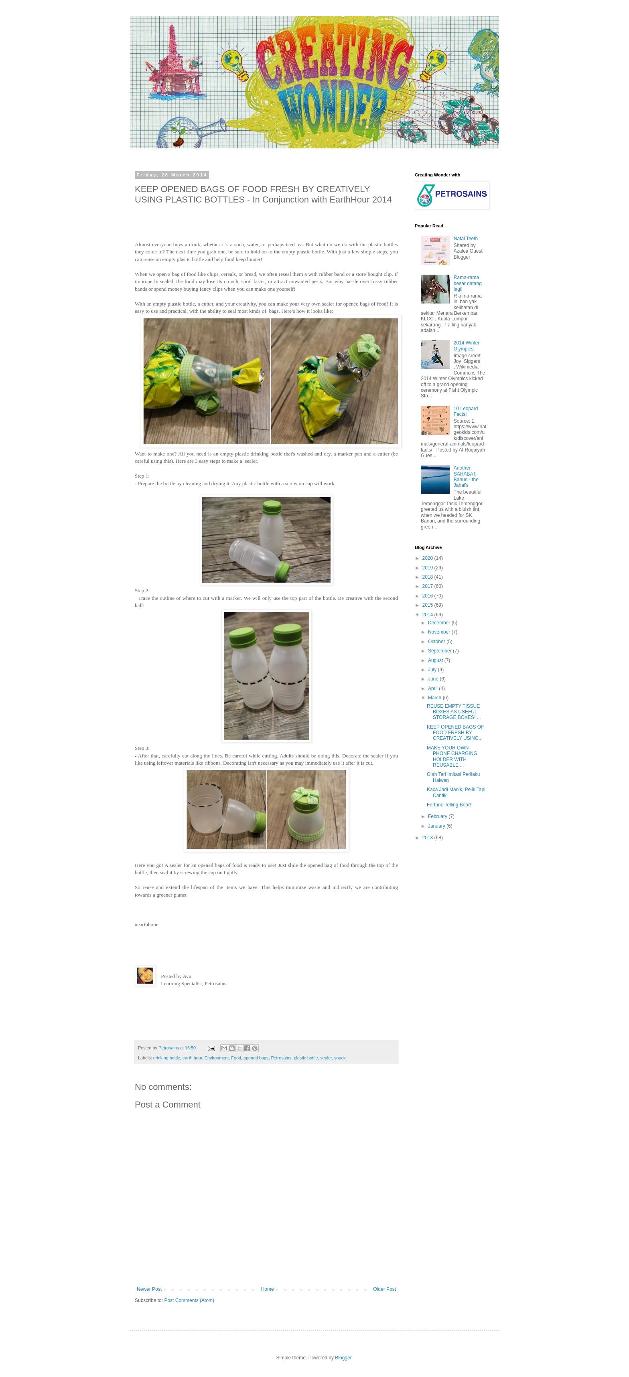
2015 (428, 605)
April (433, 688)
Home (267, 1289)
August (436, 660)
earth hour (192, 1057)
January (437, 826)
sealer (326, 1057)
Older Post (384, 1289)
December (440, 623)
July (433, 669)
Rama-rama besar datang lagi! (468, 283)
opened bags (255, 1057)
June (434, 679)
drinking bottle (166, 1057)
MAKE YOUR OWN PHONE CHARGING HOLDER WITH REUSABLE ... (452, 756)
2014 (428, 615)
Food (236, 1057)
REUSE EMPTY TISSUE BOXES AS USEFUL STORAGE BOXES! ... (454, 712)
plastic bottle (306, 1057)
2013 (428, 837)
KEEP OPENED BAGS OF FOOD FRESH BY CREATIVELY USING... (455, 732)
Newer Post (149, 1289)
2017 (428, 586)
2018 (428, 577)
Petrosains (281, 1057)
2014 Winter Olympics (467, 345)
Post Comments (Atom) (189, 1300)
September (440, 651)
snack (339, 1057)
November (440, 632)
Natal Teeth (466, 238)
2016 (428, 596)
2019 (428, 568)
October (437, 641)
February (438, 816)
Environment (217, 1057)
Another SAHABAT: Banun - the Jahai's (466, 476)
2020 (428, 558)
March (435, 698)
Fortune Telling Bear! (449, 805)
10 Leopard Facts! (466, 411)
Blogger (343, 1358)
